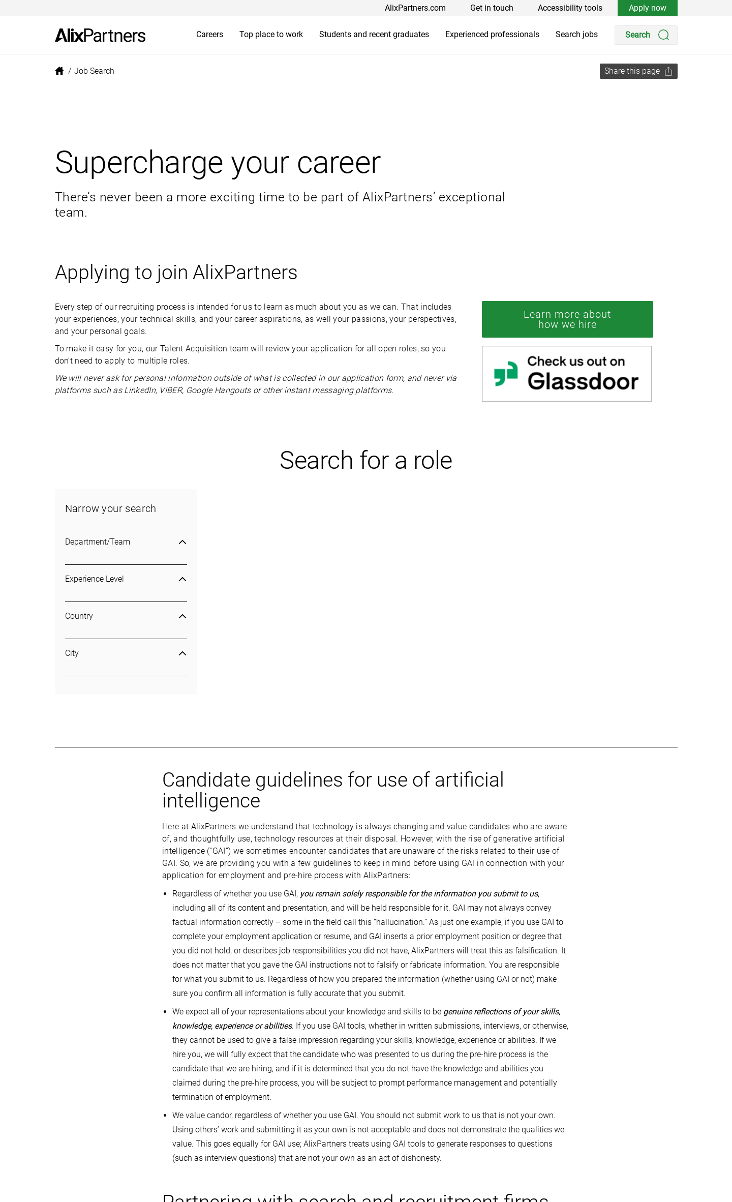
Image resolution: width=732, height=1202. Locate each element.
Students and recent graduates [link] (374, 34)
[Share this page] (638, 71)
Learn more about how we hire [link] (567, 319)
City (126, 653)
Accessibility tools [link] (570, 8)
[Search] (646, 35)
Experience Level (126, 579)
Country (126, 616)
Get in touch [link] (491, 8)
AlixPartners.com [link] (415, 8)
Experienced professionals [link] (492, 34)
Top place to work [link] (271, 34)
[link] (100, 35)
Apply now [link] (647, 8)
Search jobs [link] (577, 34)
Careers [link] (209, 34)
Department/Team (126, 542)
